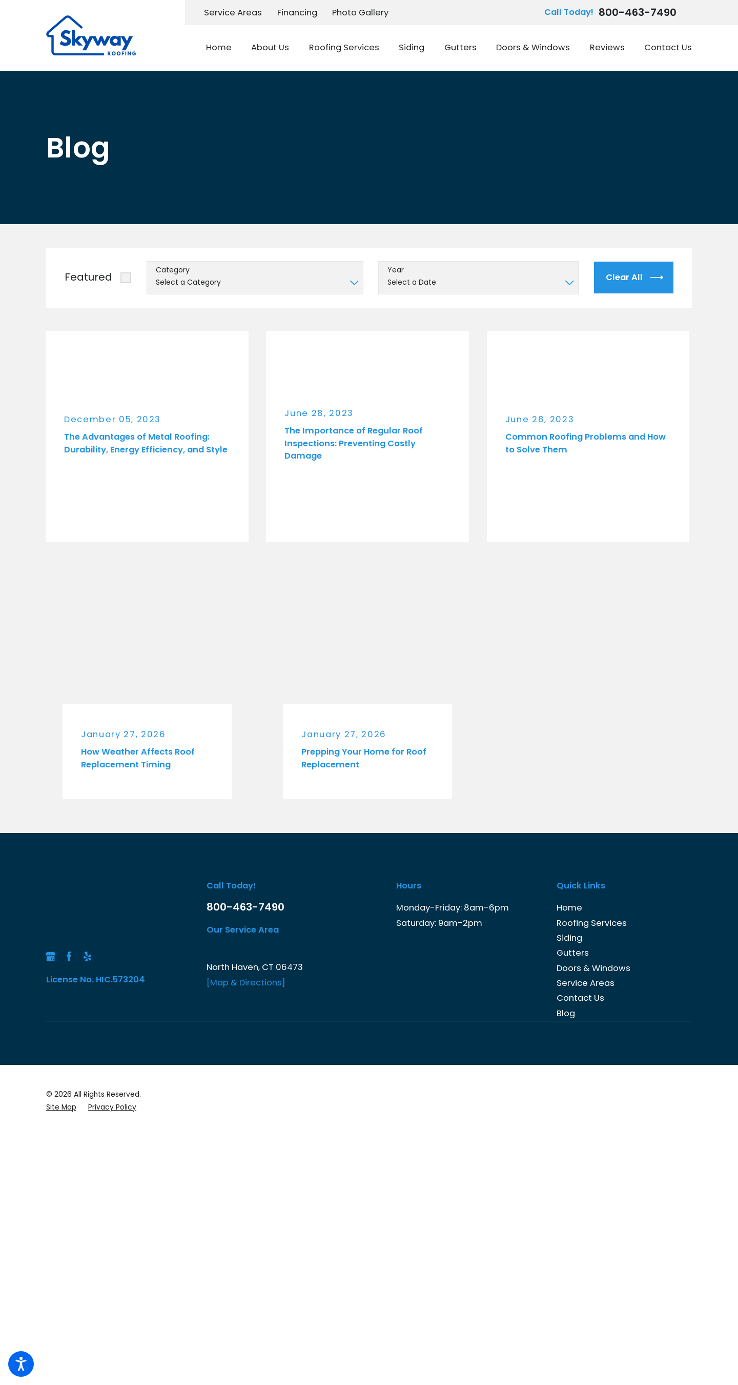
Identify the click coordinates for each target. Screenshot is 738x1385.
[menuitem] (223, 48)
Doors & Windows (593, 968)
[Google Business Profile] (50, 956)
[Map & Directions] (246, 982)
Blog (566, 1013)
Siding (569, 938)
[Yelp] (87, 956)
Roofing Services (592, 923)
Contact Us (580, 998)
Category (173, 270)
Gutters (573, 953)
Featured (88, 277)
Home (569, 908)
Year (395, 270)
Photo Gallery (360, 12)
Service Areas (233, 12)
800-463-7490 (637, 12)
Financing (297, 12)
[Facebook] (69, 956)
